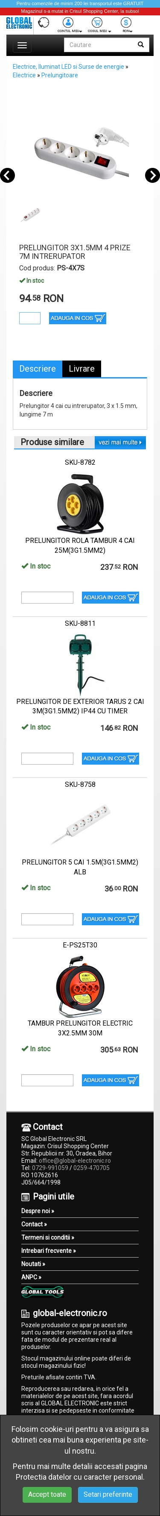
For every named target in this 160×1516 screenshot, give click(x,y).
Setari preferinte (108, 1494)
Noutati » (33, 1264)
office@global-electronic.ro (75, 1160)
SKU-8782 (80, 462)
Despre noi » (37, 1211)
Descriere (37, 369)
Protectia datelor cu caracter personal (79, 1476)
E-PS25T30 (80, 945)
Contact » (34, 1224)
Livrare (82, 369)
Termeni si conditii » (47, 1237)
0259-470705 (91, 1167)
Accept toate (47, 1494)
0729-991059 (50, 1167)
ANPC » (31, 1277)
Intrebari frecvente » (48, 1250)
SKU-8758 (80, 784)
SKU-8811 (80, 623)
